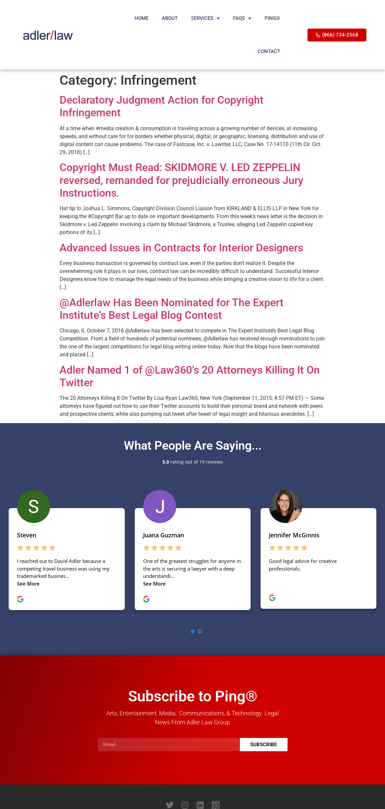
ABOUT (170, 18)
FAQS (242, 18)
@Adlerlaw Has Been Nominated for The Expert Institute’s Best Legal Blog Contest (172, 308)
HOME (141, 18)
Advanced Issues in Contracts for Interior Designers (181, 247)
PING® (272, 18)
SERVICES (205, 18)
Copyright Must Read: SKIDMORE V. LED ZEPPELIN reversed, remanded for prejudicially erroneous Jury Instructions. (181, 180)
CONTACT (269, 51)
